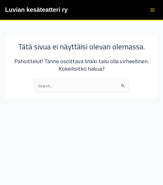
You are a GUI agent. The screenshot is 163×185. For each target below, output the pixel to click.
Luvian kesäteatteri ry (36, 9)
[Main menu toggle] (152, 10)
